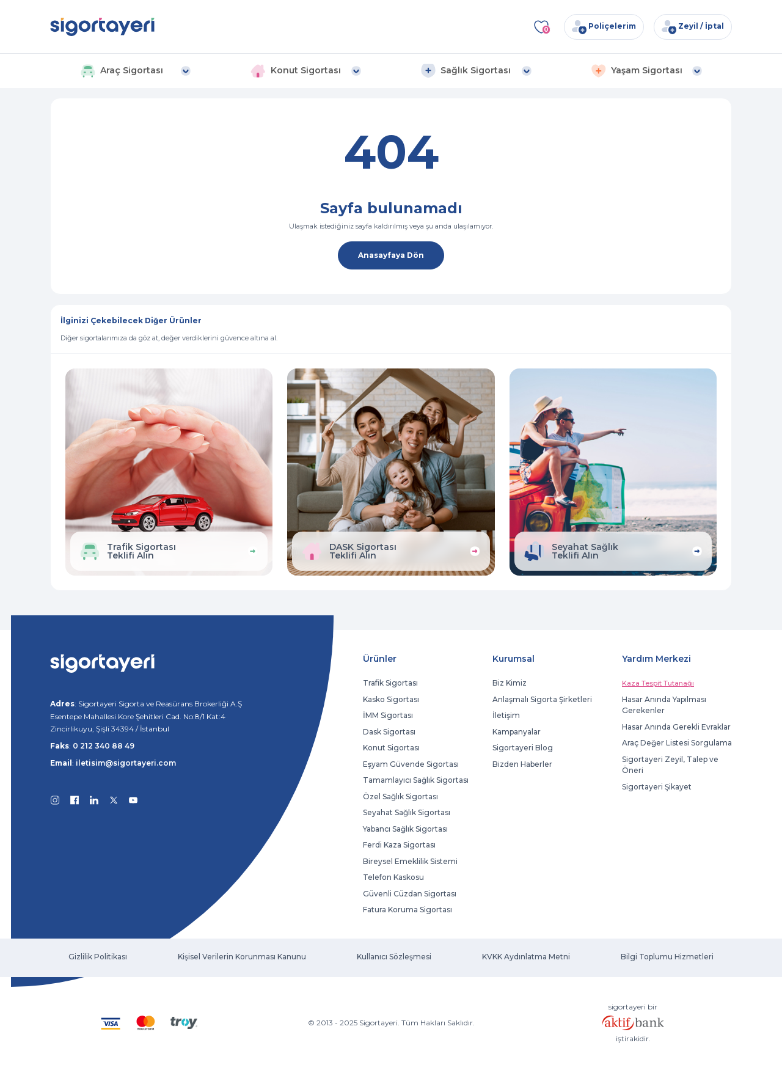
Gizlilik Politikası (97, 956)
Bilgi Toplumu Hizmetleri (667, 956)
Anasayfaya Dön (391, 255)
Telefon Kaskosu (393, 877)
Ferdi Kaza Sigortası (399, 844)
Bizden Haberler (522, 764)
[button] (135, 71)
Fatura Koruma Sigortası (407, 909)
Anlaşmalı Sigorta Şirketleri (542, 699)
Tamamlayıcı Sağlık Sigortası (416, 780)
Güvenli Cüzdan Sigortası (409, 893)
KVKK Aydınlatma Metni (526, 956)
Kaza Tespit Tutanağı (658, 683)
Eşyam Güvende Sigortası (411, 764)
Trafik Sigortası (390, 682)
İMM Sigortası (388, 715)
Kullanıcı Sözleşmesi (394, 956)
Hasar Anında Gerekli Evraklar (676, 726)
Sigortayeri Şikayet (657, 786)
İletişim (506, 715)
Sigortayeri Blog (522, 747)
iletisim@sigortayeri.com (126, 762)
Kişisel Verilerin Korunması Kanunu (242, 956)
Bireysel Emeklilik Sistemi (410, 861)
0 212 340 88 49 (103, 745)
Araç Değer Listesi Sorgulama (677, 742)
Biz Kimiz (509, 682)
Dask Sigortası (389, 731)
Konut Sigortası (391, 747)
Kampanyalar (516, 731)
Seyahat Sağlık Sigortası (406, 812)
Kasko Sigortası (391, 699)
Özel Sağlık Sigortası (400, 796)
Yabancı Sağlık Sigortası (405, 828)
